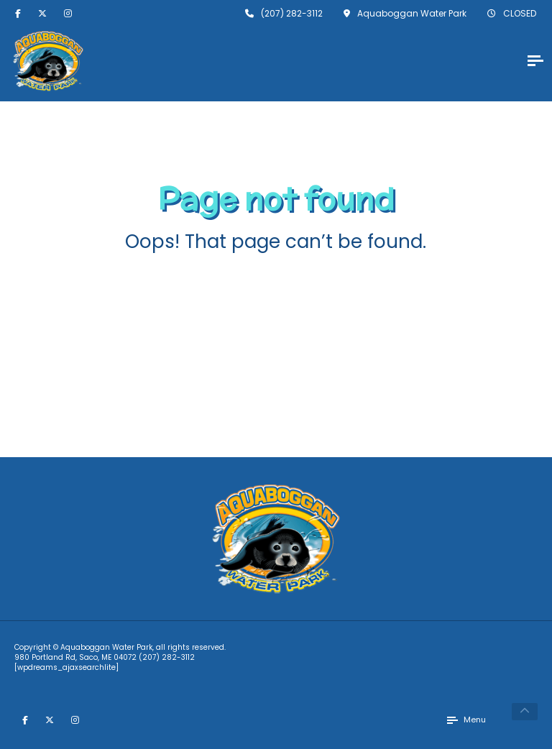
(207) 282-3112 (167, 657)
